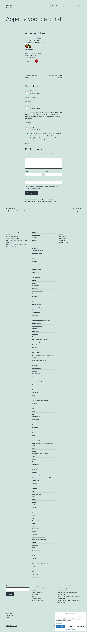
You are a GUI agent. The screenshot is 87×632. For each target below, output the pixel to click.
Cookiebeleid (68, 629)
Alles (33, 243)
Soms (33, 491)
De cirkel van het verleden (37, 291)
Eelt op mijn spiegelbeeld (37, 309)
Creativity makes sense (37, 285)
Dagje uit (34, 590)
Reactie (27, 156)
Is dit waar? (34, 387)
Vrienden (34, 531)
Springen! (34, 499)
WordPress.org (9, 617)
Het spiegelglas (35, 365)
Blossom (34, 266)
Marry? (33, 408)
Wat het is (34, 542)
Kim (28, 77)
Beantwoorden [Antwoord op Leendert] (28, 143)
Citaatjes (34, 280)
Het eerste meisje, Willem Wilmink (39, 360)
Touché (33, 515)
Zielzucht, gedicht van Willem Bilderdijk (40, 563)
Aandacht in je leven (36, 235)
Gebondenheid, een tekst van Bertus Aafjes (41, 320)
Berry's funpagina (62, 232)
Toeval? (33, 504)
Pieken (33, 456)
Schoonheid (34, 472)
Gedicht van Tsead (36, 328)
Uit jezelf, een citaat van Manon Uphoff (40, 518)
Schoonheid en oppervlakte (37, 475)
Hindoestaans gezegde (36, 368)
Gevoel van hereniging (36, 342)
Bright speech (9, 234)
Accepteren (60, 626)
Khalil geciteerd (35, 392)
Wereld (33, 547)
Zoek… (7, 585)
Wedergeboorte (35, 545)
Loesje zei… (34, 403)
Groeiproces (34, 347)
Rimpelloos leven (35, 464)
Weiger (70, 626)
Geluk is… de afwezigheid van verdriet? (40, 339)
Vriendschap (34, 534)
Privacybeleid (72, 629)
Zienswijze (34, 566)
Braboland (60, 234)
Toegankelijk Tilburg (63, 242)
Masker (33, 411)
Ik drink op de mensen (36, 379)
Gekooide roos (35, 334)
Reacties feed (9, 615)
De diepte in (34, 296)
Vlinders (33, 526)
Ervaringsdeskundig (36, 312)
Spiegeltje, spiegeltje (36, 494)
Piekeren (34, 459)
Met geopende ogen (36, 416)
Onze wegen (34, 438)
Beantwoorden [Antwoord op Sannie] (28, 101)
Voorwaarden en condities (74, 6)
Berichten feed (9, 613)
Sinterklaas (34, 483)
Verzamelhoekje (36, 600)
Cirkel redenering (35, 274)
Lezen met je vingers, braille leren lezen (40, 400)
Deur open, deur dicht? (36, 304)
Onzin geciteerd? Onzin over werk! (39, 440)
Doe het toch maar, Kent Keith (38, 307)
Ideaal (33, 376)
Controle (34, 283)
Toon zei (33, 512)
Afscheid (34, 237)
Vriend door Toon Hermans (37, 528)
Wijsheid (34, 553)
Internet (34, 594)
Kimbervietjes (11, 6)
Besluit (33, 258)
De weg (33, 299)
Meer (33, 414)
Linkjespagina (61, 240)
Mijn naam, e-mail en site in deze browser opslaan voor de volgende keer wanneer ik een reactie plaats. (42, 187)
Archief (33, 586)
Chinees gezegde (35, 272)
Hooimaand (34, 371)
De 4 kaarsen (34, 288)
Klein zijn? (34, 395)
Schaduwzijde (35, 469)
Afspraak (34, 240)
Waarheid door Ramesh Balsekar (38, 536)
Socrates (34, 485)
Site (26, 179)
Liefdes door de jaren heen (12, 236)
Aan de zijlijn (34, 232)
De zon (33, 301)
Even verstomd (35, 315)
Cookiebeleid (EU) (60, 6)
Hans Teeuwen (35, 350)
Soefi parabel (34, 488)
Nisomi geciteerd (35, 432)
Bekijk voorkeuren (80, 626)
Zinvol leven (34, 569)
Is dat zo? (34, 384)
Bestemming (34, 261)
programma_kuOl (62, 586)
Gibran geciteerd (35, 344)
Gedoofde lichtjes (35, 331)
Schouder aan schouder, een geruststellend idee (42, 477)
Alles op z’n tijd (35, 245)
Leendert (33, 127)
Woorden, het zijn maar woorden (38, 555)
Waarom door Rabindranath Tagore (39, 539)
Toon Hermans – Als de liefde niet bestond (40, 510)
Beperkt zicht (34, 256)
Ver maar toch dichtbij (36, 520)
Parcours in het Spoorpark (12, 238)
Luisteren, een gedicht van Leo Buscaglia (40, 405)
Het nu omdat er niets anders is (38, 362)
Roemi (33, 467)
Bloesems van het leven (37, 264)
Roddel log (70, 586)
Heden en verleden (36, 352)
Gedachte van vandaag (36, 323)
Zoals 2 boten (35, 574)
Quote (33, 461)
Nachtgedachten (35, 427)
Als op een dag (35, 248)
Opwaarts (34, 451)
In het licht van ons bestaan (37, 381)
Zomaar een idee (35, 577)
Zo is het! (34, 571)
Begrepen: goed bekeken (37, 253)
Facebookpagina (62, 236)
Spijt (33, 496)
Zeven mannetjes (35, 561)
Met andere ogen (36, 598)
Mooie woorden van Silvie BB (38, 422)
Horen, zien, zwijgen (36, 373)
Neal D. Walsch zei (36, 430)
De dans (33, 293)
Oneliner (33, 435)
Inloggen (8, 611)
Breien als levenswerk (36, 269)
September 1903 (35, 480)
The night (34, 502)
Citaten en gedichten (37, 588)
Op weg (33, 448)
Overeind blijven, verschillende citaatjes (40, 453)
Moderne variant (35, 419)
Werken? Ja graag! (36, 550)
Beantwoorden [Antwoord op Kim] (28, 122)
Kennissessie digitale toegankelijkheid (15, 232)
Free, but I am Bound (36, 317)
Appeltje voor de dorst (37, 250)
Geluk (33, 336)
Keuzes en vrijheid (35, 389)
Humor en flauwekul (37, 592)
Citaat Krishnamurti (36, 277)
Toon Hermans (35, 507)
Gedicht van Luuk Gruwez (37, 326)
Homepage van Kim (62, 238)
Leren (33, 397)
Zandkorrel (34, 558)
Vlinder (33, 523)
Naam (27, 171)
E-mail (46, 171)
